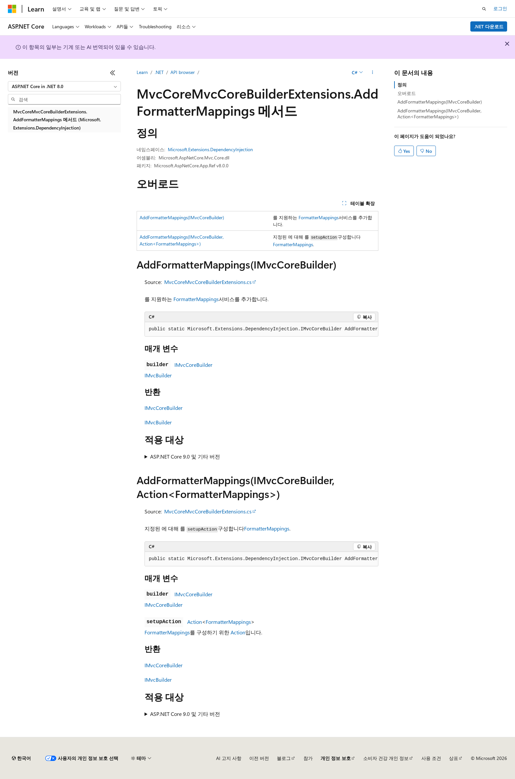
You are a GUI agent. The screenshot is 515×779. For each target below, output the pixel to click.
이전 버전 (259, 758)
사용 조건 (431, 758)
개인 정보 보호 (336, 758)
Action (194, 621)
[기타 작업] (372, 72)
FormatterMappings (319, 217)
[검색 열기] (484, 9)
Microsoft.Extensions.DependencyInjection (210, 149)
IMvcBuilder (158, 375)
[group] (261, 329)
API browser (182, 72)
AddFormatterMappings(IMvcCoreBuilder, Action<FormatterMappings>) (439, 113)
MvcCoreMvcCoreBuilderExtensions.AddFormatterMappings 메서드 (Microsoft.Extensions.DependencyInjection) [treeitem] (57, 119)
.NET (159, 72)
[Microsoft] (12, 9)
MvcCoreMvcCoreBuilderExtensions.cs (208, 281)
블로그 (284, 758)
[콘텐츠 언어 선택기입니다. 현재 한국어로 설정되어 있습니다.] (21, 758)
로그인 (500, 8)
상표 (453, 758)
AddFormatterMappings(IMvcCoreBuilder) (182, 217)
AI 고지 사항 (228, 758)
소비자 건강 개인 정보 (386, 758)
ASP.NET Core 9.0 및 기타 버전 (185, 456)
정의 (402, 85)
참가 (308, 758)
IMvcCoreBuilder (193, 364)
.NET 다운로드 (489, 26)
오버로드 (406, 93)
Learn (142, 72)
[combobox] (64, 86)
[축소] (112, 73)
